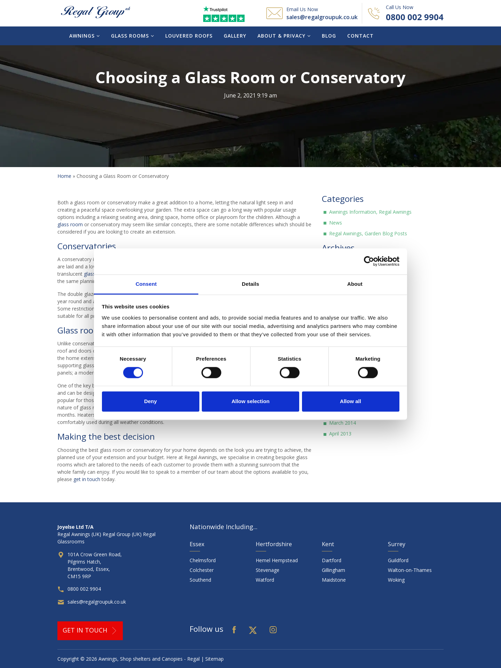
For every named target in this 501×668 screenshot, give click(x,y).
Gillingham (333, 570)
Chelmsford (203, 560)
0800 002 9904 (415, 17)
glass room (70, 224)
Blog (329, 35)
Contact (360, 35)
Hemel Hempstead (277, 560)
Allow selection (250, 401)
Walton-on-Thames (410, 570)
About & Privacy (284, 35)
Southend (200, 579)
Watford (265, 579)
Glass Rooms (132, 35)
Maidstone (334, 579)
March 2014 (342, 422)
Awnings (84, 35)
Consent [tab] (146, 284)
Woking (396, 579)
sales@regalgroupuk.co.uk (322, 17)
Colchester (202, 570)
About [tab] (355, 284)
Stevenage (267, 570)
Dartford (331, 560)
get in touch (86, 479)
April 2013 (340, 433)
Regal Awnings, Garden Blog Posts (368, 233)
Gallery (235, 35)
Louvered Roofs (189, 35)
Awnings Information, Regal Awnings (370, 212)
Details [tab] (250, 284)
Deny (150, 401)
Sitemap (214, 658)
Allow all (350, 401)
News (335, 222)
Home (64, 176)
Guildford (398, 560)
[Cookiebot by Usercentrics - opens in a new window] (369, 261)
